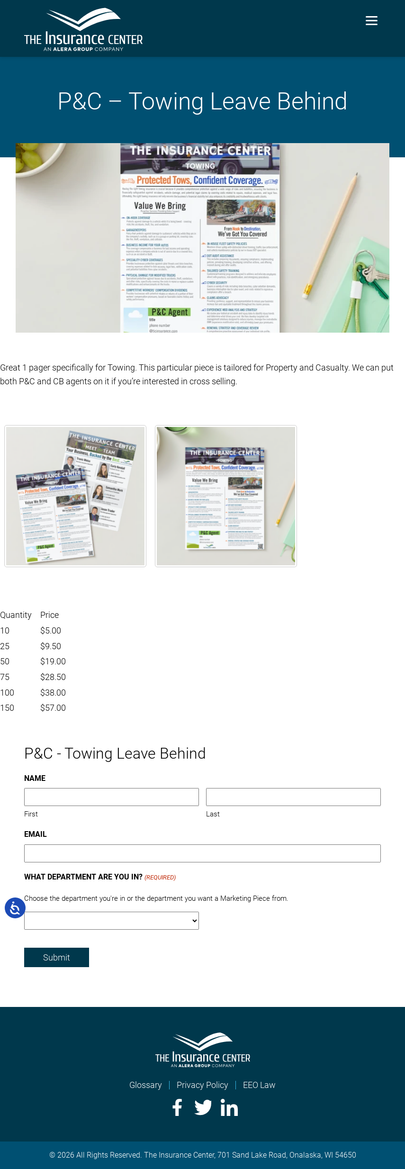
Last (213, 814)
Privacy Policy (202, 1085)
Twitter (202, 1107)
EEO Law (259, 1085)
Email (35, 834)
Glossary (145, 1085)
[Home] (202, 1064)
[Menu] (372, 20)
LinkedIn (229, 1107)
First (31, 814)
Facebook (176, 1107)
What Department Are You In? (99, 877)
